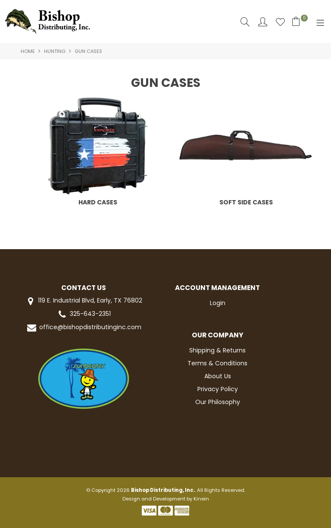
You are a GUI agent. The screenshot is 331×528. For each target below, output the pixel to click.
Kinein (201, 498)
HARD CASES (97, 202)
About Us (217, 376)
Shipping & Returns (217, 350)
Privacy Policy (217, 389)
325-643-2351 (83, 314)
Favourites (280, 21)
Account (262, 21)
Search (245, 21)
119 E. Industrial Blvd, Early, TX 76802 (83, 301)
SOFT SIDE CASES (246, 202)
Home (28, 51)
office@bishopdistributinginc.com (83, 327)
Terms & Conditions (217, 363)
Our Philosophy (217, 402)
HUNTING (55, 51)
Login (217, 303)
